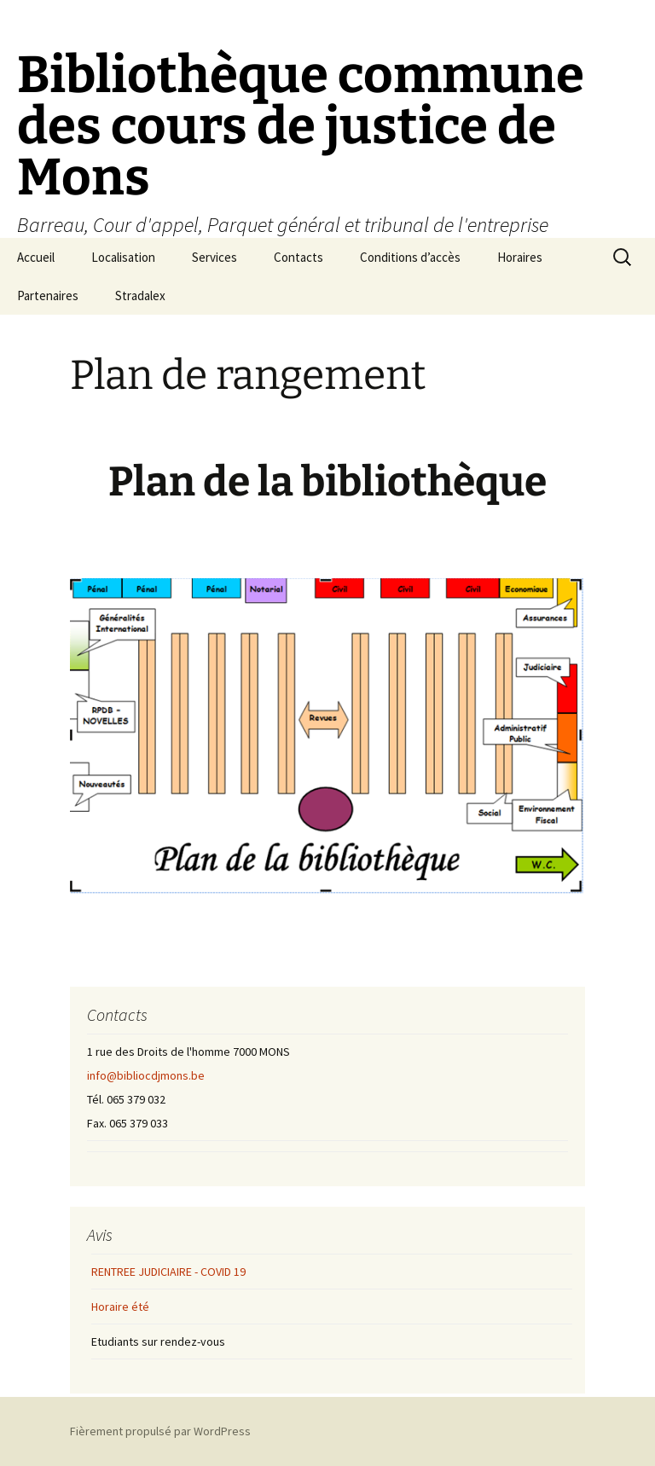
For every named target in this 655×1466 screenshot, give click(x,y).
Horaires (519, 257)
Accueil (36, 257)
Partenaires (47, 295)
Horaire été (120, 1306)
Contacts (298, 257)
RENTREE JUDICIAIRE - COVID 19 (168, 1271)
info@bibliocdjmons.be (146, 1075)
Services (214, 257)
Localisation (123, 257)
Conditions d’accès (410, 257)
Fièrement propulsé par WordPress (160, 1431)
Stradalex (140, 295)
